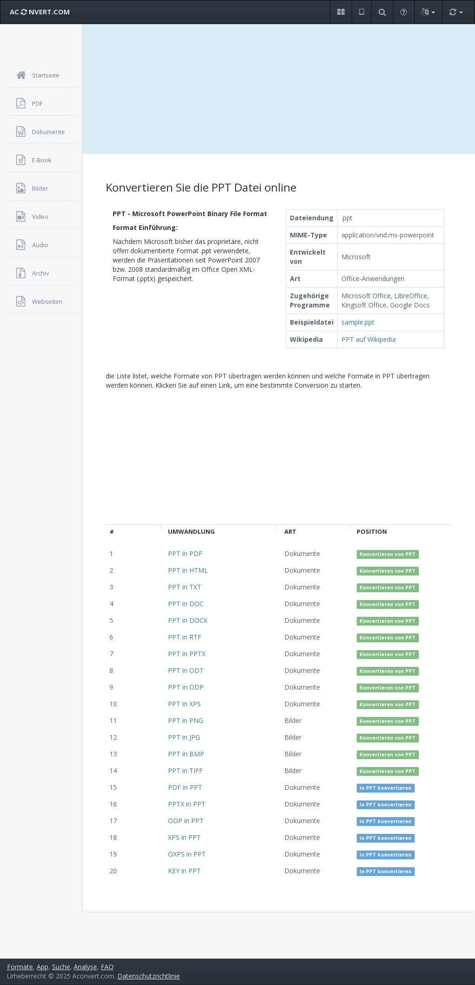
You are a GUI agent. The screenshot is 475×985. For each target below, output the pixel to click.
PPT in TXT (184, 586)
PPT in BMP (186, 753)
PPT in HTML (188, 570)
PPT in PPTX (186, 653)
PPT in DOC (186, 603)
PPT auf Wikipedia (368, 339)
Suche (61, 966)
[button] (341, 12)
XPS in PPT (184, 837)
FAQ (107, 966)
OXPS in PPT (187, 854)
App (42, 966)
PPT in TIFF (185, 770)
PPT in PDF (185, 553)
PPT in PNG (185, 720)
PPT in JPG (184, 737)
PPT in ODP (186, 687)
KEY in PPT (184, 870)
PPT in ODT (186, 670)
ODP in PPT (186, 820)
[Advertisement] (279, 89)
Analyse (85, 966)
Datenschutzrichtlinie (148, 976)
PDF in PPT (185, 787)
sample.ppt (357, 322)
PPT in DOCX (187, 620)
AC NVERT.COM (40, 11)
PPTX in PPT (186, 804)
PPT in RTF (184, 637)
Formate (20, 966)
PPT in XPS (184, 703)
